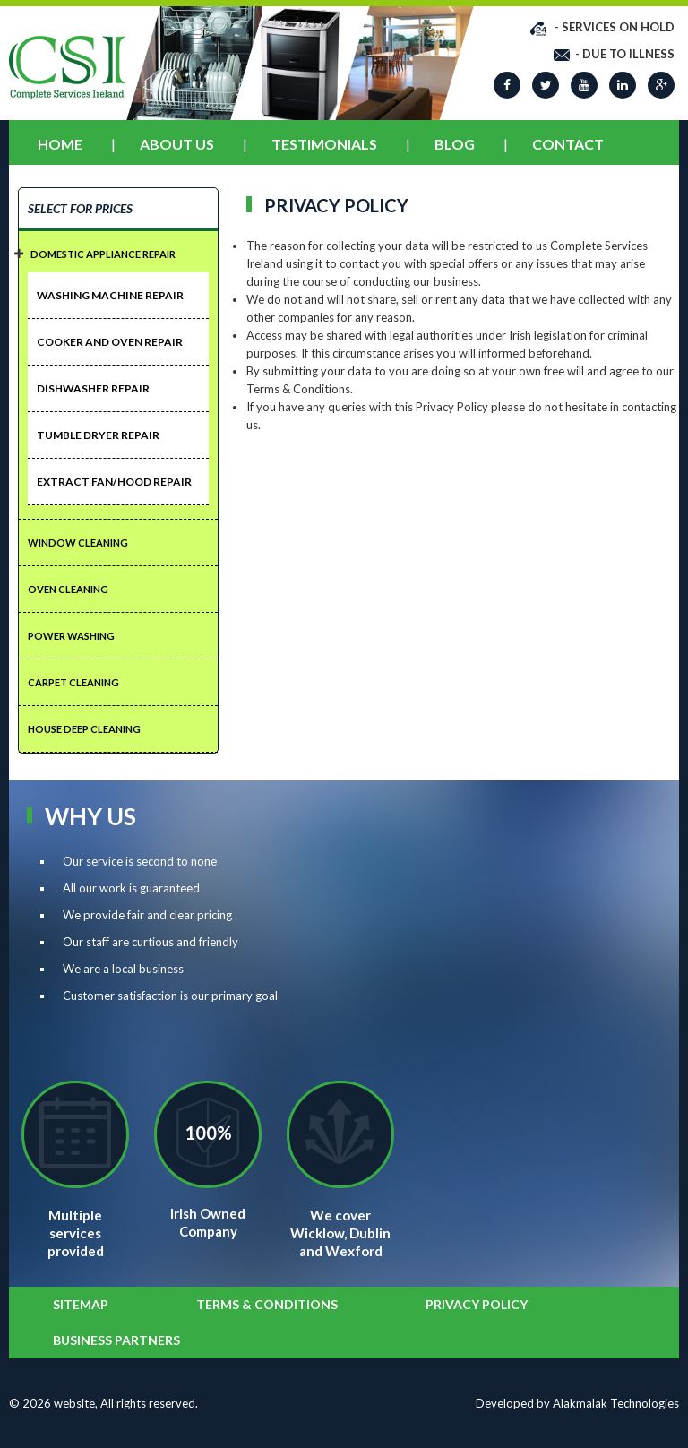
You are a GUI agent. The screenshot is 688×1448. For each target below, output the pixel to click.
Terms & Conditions (267, 1304)
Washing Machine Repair (110, 295)
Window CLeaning (78, 542)
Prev (142, 51)
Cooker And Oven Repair (110, 342)
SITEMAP (80, 1304)
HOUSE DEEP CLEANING (84, 729)
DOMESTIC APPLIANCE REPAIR (103, 254)
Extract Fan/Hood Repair (114, 481)
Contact (568, 143)
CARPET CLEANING (73, 682)
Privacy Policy (477, 1304)
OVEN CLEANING (68, 589)
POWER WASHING (71, 636)
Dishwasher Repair (93, 388)
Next (457, 51)
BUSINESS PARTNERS (116, 1340)
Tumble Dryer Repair (98, 435)
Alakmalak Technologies (616, 1403)
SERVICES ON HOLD (618, 27)
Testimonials (324, 143)
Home (60, 143)
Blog (454, 143)
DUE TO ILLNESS (628, 54)
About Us (177, 143)
